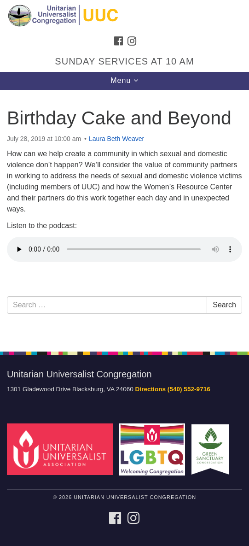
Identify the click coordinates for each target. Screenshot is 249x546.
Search (224, 305)
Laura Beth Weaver (116, 138)
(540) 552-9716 (189, 389)
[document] (124, 215)
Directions (150, 389)
